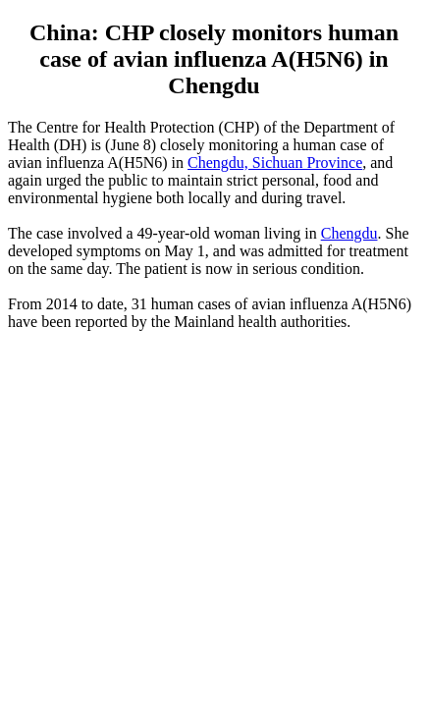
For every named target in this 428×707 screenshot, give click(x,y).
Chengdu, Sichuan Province (274, 162)
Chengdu (349, 233)
